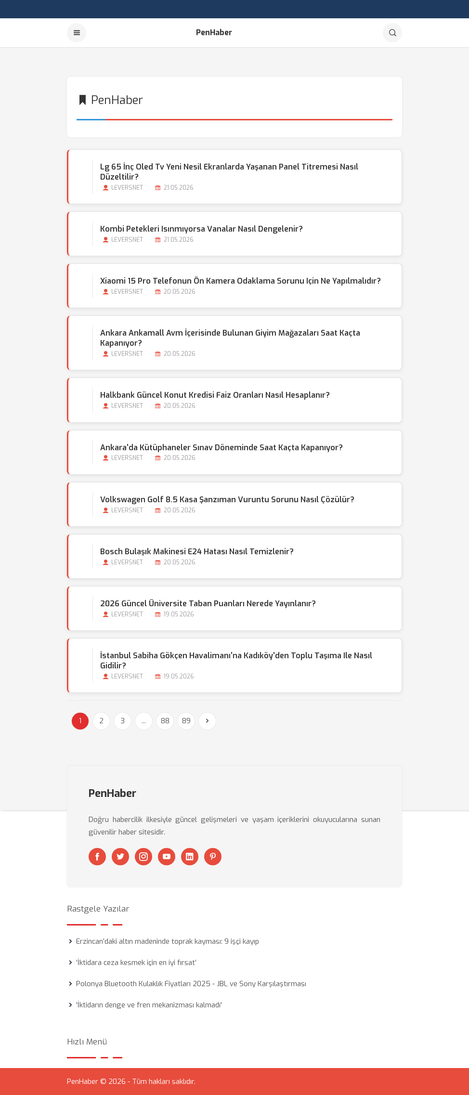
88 (165, 721)
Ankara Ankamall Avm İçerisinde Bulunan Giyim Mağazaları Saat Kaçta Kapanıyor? (230, 338)
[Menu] (76, 32)
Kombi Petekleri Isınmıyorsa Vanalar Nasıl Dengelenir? (201, 229)
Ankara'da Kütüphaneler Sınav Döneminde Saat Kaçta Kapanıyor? (221, 448)
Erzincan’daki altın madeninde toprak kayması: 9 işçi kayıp (167, 941)
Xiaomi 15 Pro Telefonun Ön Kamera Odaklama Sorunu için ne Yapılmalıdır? (240, 281)
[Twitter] (120, 856)
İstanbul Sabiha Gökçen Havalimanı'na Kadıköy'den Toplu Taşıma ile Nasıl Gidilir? (236, 661)
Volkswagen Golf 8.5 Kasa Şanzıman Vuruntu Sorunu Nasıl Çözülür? (227, 500)
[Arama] (392, 32)
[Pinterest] (212, 856)
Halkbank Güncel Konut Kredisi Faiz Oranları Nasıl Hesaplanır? (215, 395)
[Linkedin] (189, 856)
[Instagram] (143, 856)
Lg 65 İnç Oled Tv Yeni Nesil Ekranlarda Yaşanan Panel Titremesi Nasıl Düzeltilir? (229, 172)
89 (186, 721)
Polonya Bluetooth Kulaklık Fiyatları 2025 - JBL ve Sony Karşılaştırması (191, 984)
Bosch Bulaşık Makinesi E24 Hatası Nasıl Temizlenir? (197, 552)
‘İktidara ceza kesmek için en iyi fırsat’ (136, 962)
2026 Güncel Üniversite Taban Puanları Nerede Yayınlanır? (208, 604)
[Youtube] (166, 856)
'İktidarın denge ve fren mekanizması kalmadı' (149, 1005)
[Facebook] (97, 856)
